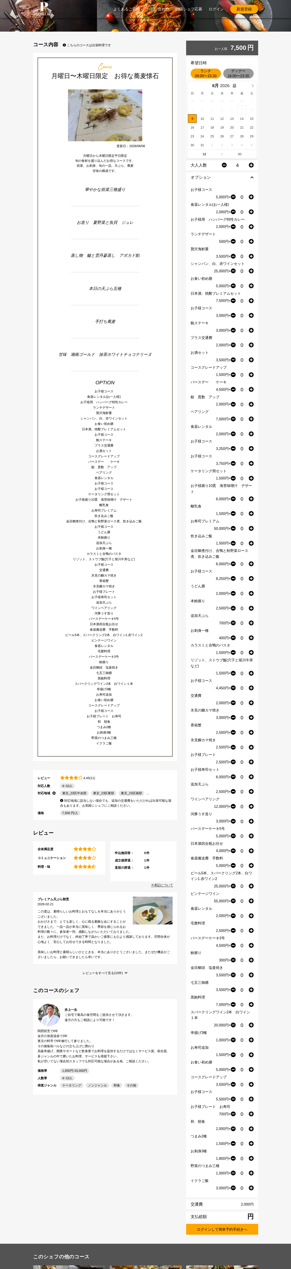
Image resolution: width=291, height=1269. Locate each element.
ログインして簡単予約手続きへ (222, 1229)
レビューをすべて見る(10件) (103, 973)
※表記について (162, 885)
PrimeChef (43, 9)
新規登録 (244, 9)
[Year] (226, 85)
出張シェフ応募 (189, 9)
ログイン (216, 9)
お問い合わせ (157, 9)
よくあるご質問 (126, 9)
